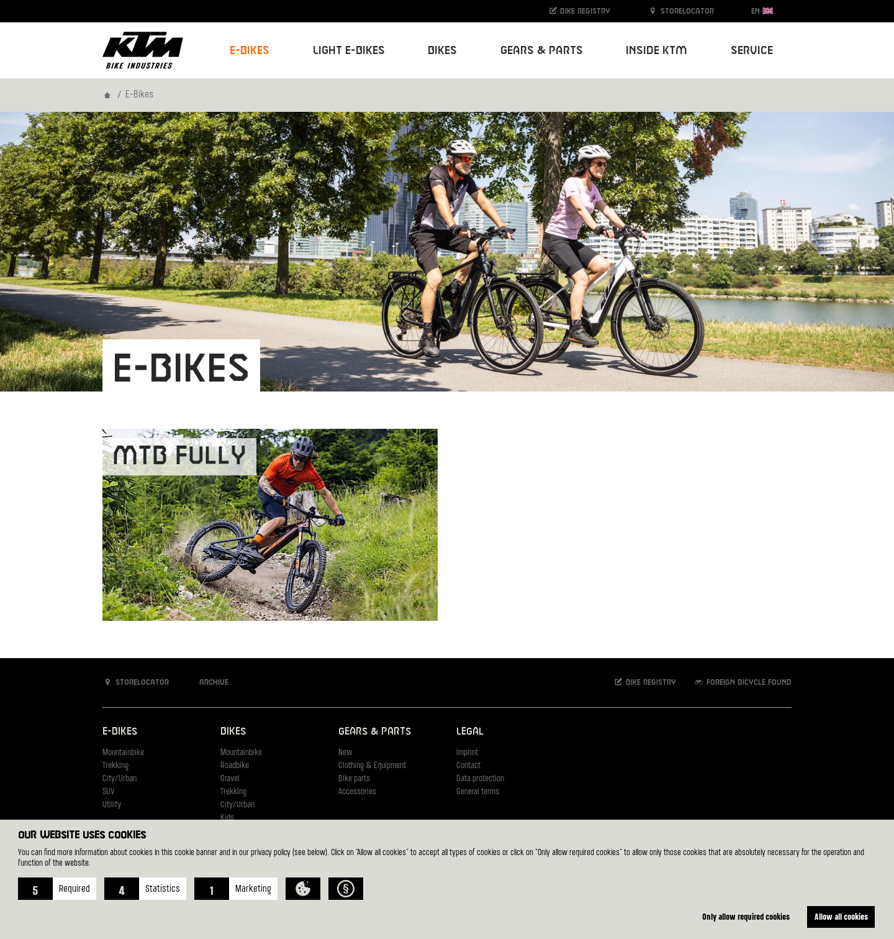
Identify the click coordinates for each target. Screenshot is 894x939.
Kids (227, 818)
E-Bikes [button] (249, 50)
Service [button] (752, 50)
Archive (207, 682)
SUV (108, 792)
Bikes (233, 732)
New (345, 753)
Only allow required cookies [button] (746, 916)
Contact (468, 766)
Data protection (480, 779)
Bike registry (579, 11)
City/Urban (119, 779)
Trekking (115, 766)
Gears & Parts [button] (541, 50)
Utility (111, 805)
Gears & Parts (374, 732)
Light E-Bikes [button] (349, 50)
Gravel (230, 779)
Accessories (357, 792)
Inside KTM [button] (656, 50)
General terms (477, 792)
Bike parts (354, 779)
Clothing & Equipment (372, 766)
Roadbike (234, 766)
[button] (57, 888)
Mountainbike (123, 753)
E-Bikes (119, 732)
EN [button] (762, 11)
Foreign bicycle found (742, 682)
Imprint (467, 753)
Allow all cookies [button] (841, 916)
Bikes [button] (442, 50)
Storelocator (681, 11)
